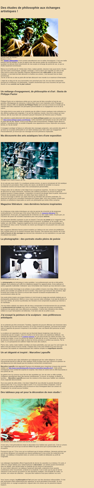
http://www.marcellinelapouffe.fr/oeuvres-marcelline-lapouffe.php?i (31, 368)
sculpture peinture (28, 336)
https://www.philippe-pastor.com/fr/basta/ (17, 120)
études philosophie (11, 60)
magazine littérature (48, 213)
